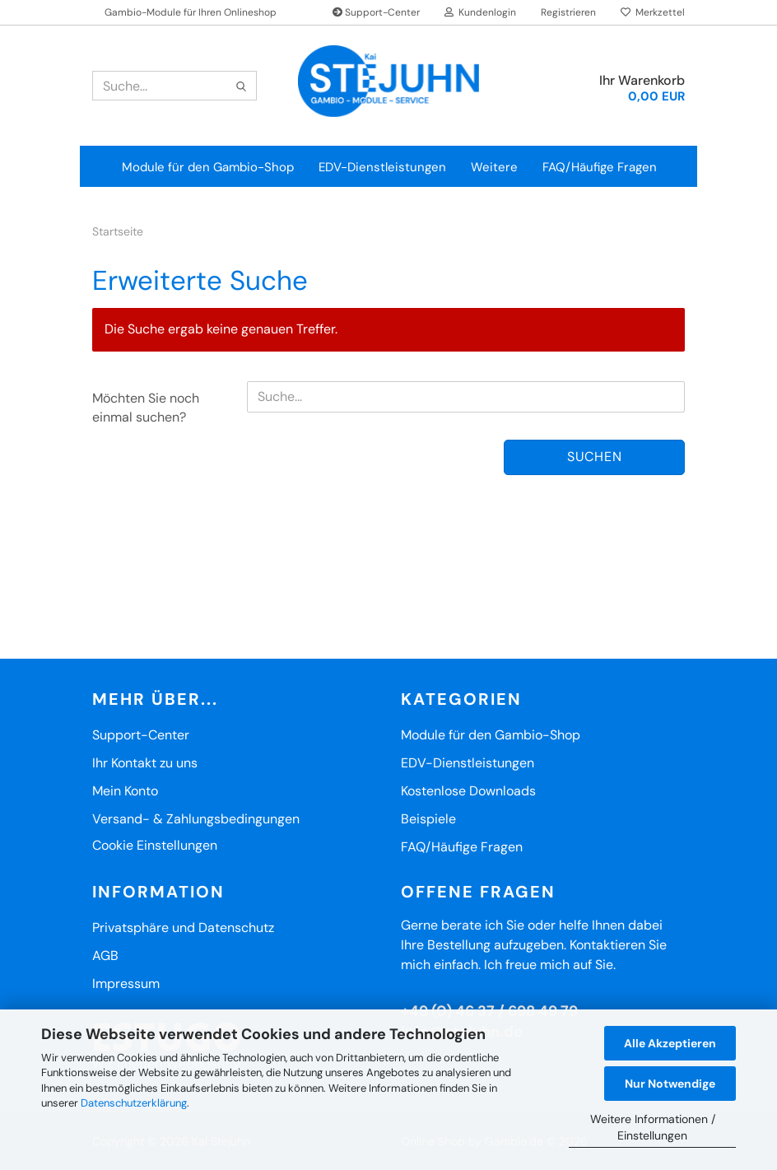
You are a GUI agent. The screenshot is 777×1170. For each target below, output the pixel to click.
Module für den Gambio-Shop (208, 167)
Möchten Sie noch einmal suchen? (145, 407)
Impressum (126, 983)
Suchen (594, 456)
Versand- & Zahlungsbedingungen (196, 818)
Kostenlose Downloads (468, 790)
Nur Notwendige (670, 1083)
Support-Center (376, 12)
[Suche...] (241, 86)
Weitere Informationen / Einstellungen (652, 1127)
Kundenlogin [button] (480, 12)
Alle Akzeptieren (670, 1043)
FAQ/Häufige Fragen (599, 167)
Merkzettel (653, 12)
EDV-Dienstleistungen (382, 167)
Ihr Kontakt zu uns (145, 762)
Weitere (494, 167)
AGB (105, 955)
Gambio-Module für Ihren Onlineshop (191, 12)
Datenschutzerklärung (134, 1103)
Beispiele (428, 818)
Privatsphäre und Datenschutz (183, 927)
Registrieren (568, 12)
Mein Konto (125, 790)
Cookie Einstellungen (154, 845)
